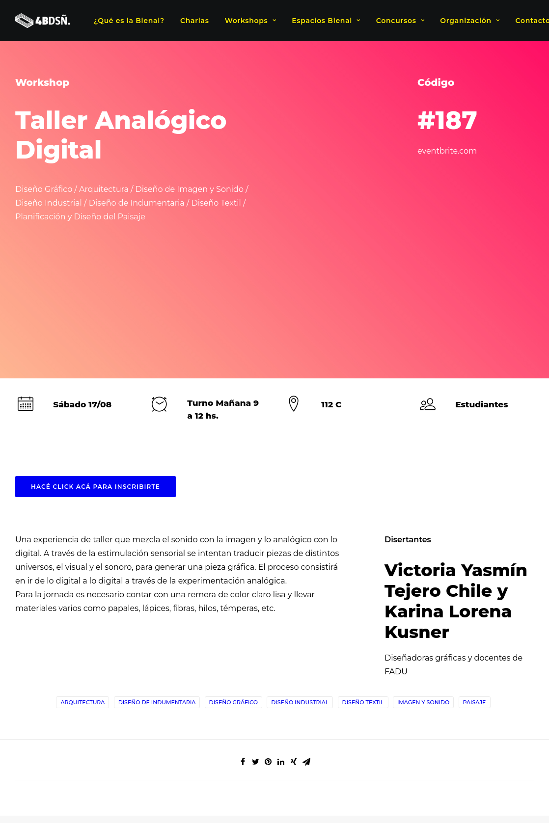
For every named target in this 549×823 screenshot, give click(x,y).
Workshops (250, 20)
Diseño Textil (363, 565)
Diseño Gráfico (233, 565)
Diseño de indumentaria (157, 565)
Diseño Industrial (300, 565)
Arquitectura (82, 565)
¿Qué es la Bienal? (129, 20)
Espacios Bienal (326, 20)
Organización (469, 20)
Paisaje (474, 565)
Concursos (400, 20)
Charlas (194, 20)
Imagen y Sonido (423, 565)
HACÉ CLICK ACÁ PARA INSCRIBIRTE (95, 349)
